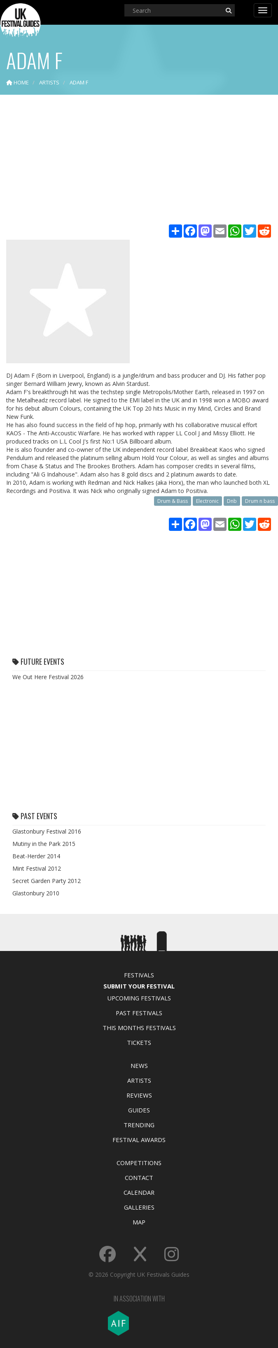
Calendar (139, 1192)
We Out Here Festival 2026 (48, 677)
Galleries (139, 1207)
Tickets (139, 1042)
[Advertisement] (139, 160)
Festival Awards (139, 1139)
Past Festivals (139, 1013)
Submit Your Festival (139, 986)
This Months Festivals (139, 1027)
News (139, 1065)
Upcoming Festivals (139, 998)
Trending (139, 1125)
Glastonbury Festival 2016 (46, 831)
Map (139, 1222)
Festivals (139, 975)
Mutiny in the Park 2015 (43, 844)
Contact (139, 1177)
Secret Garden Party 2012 (46, 881)
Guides (139, 1110)
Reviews (139, 1095)
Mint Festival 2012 (36, 868)
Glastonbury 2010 (35, 893)
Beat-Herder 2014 (36, 856)
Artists (139, 1080)
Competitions (139, 1163)
